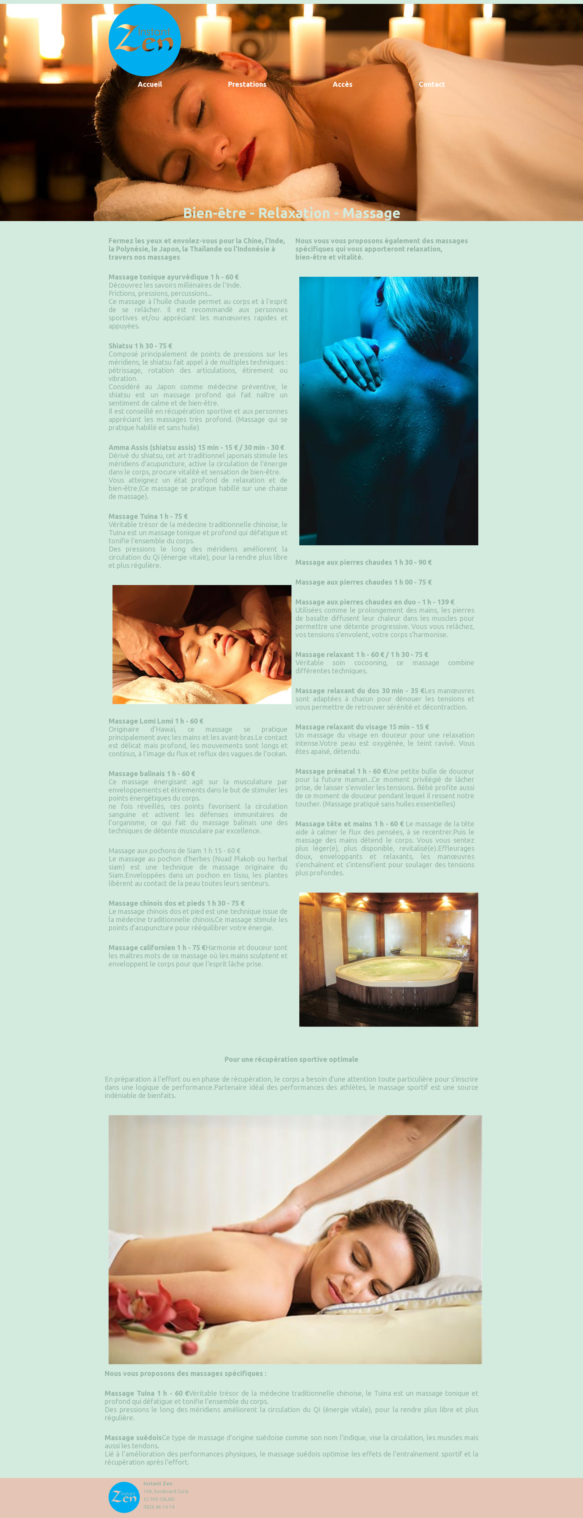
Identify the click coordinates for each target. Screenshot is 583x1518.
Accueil (150, 84)
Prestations (247, 84)
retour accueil (145, 40)
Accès (343, 84)
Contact (432, 84)
